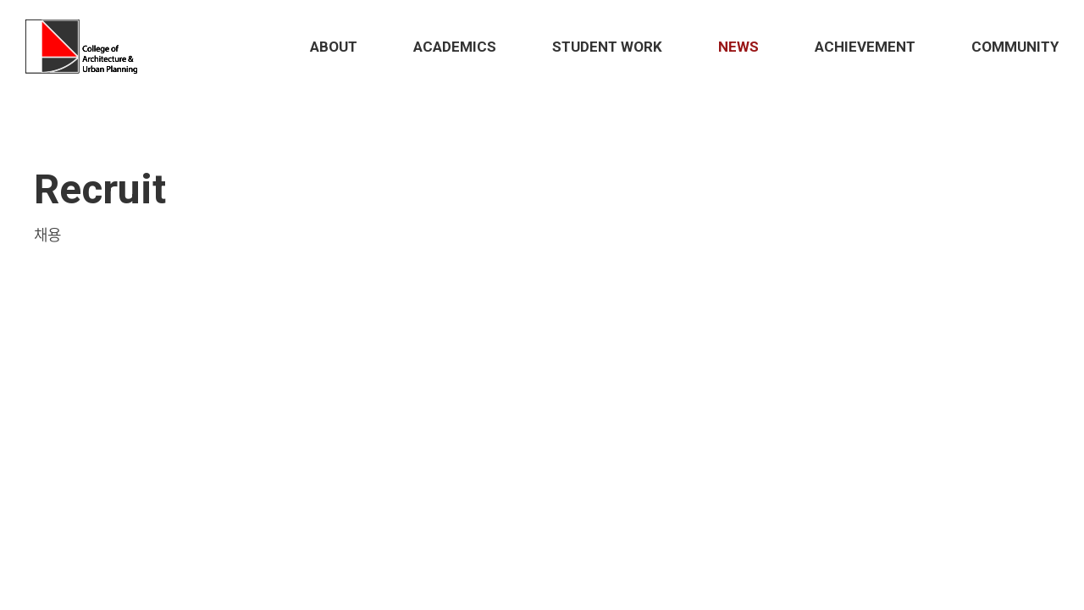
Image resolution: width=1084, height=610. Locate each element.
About (333, 46)
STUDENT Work (607, 46)
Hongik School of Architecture (85, 46)
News (738, 46)
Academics (454, 46)
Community (1015, 46)
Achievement (865, 46)
